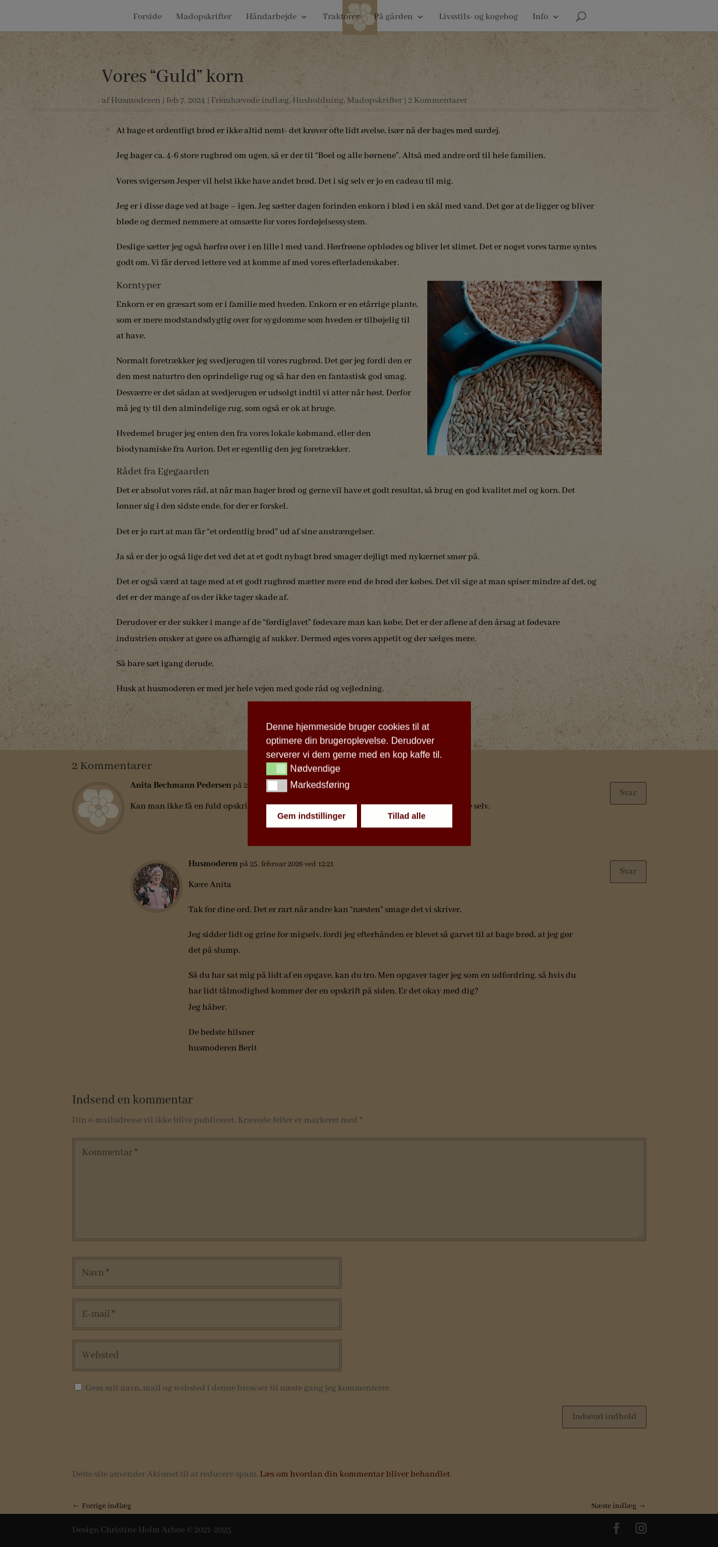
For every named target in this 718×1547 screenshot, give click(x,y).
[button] (277, 769)
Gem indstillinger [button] (311, 815)
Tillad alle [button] (407, 815)
